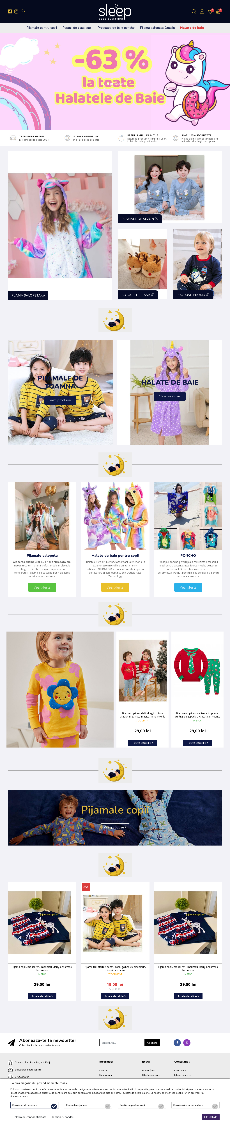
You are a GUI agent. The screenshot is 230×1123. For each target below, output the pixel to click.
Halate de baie (192, 28)
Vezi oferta (42, 586)
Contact (103, 1070)
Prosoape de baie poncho (116, 28)
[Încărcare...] (219, 11)
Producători (148, 1070)
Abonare (152, 1042)
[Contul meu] (203, 11)
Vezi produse (115, 826)
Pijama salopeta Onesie (157, 28)
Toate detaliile (142, 742)
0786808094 (22, 1076)
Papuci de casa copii (77, 28)
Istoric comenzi (182, 1074)
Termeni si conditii (62, 1117)
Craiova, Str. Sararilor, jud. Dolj (32, 1062)
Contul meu (180, 1070)
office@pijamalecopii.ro (28, 1069)
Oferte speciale (151, 1074)
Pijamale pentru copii (41, 28)
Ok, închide (210, 1117)
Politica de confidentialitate (30, 1117)
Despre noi (105, 1074)
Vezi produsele (115, 83)
